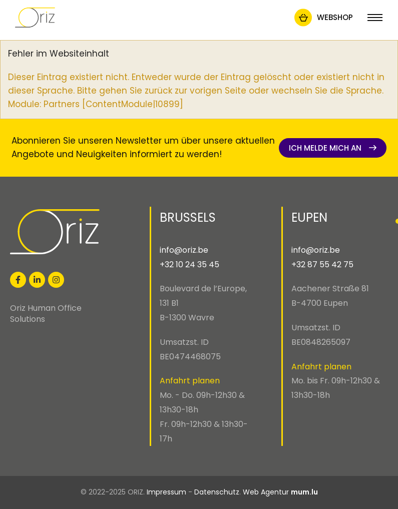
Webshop (335, 17)
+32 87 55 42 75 (322, 264)
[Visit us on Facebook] (18, 280)
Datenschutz (216, 492)
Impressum (166, 492)
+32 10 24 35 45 (189, 264)
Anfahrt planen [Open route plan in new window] (190, 380)
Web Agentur (266, 492)
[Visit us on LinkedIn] (37, 280)
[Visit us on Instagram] (56, 280)
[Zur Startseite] (35, 17)
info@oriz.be (184, 250)
